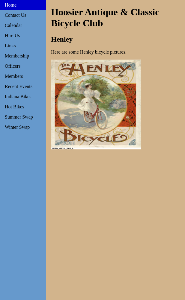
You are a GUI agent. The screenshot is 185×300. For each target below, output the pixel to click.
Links (10, 45)
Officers (12, 66)
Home (10, 4)
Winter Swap (17, 127)
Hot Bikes (14, 106)
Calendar (13, 25)
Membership (17, 55)
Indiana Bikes (18, 96)
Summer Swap (19, 116)
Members (14, 76)
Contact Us (15, 15)
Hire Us (12, 35)
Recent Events (18, 86)
